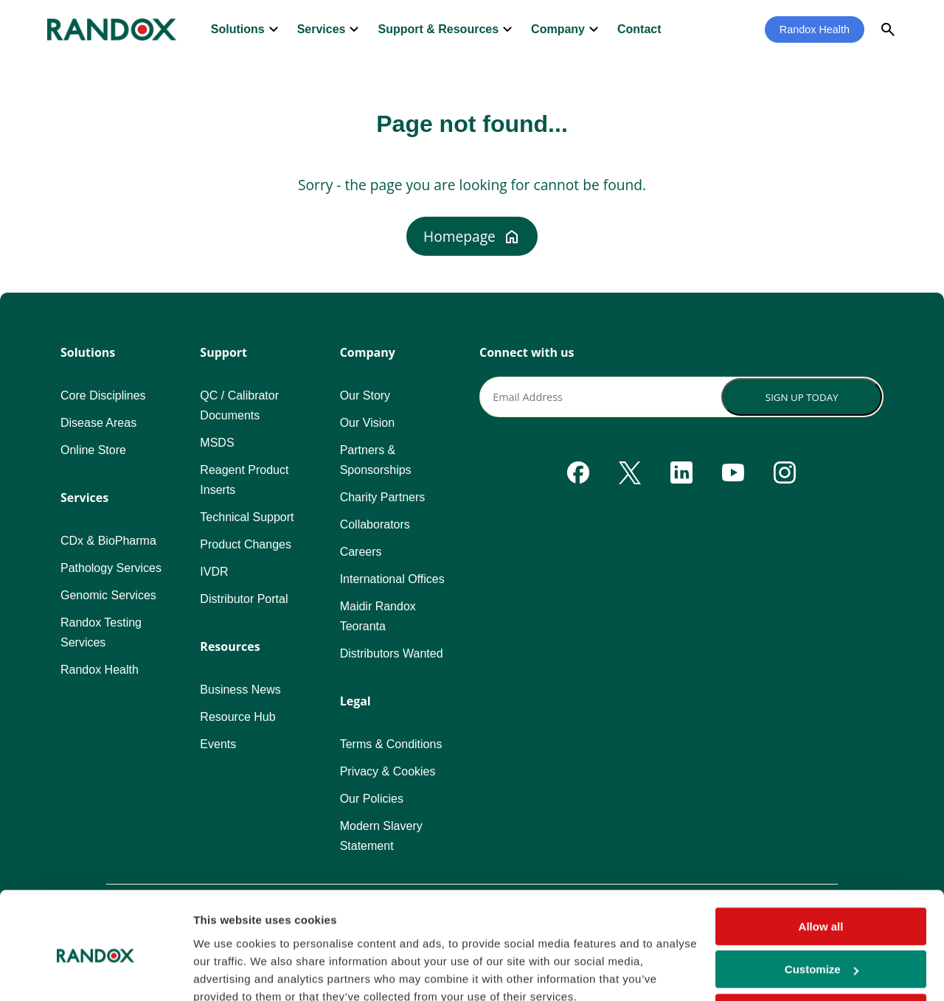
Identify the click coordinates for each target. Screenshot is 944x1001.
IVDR (214, 571)
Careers (361, 551)
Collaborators (375, 524)
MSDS (217, 442)
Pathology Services (111, 568)
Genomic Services (108, 595)
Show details (227, 972)
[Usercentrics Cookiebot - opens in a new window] (95, 972)
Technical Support (247, 517)
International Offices (392, 579)
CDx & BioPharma (108, 540)
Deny (821, 947)
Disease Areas (98, 422)
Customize (821, 904)
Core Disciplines (103, 395)
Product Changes (245, 544)
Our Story (365, 395)
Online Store (93, 450)
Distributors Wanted (391, 653)
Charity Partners (383, 497)
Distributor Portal (244, 599)
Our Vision (367, 422)
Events (218, 744)
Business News (240, 689)
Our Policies (371, 798)
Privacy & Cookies (388, 771)
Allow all (821, 861)
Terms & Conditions (391, 744)
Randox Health (815, 29)
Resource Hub (237, 717)
